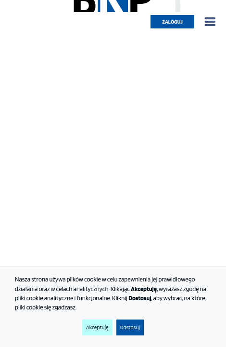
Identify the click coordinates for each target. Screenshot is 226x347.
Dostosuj (130, 327)
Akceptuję (97, 327)
